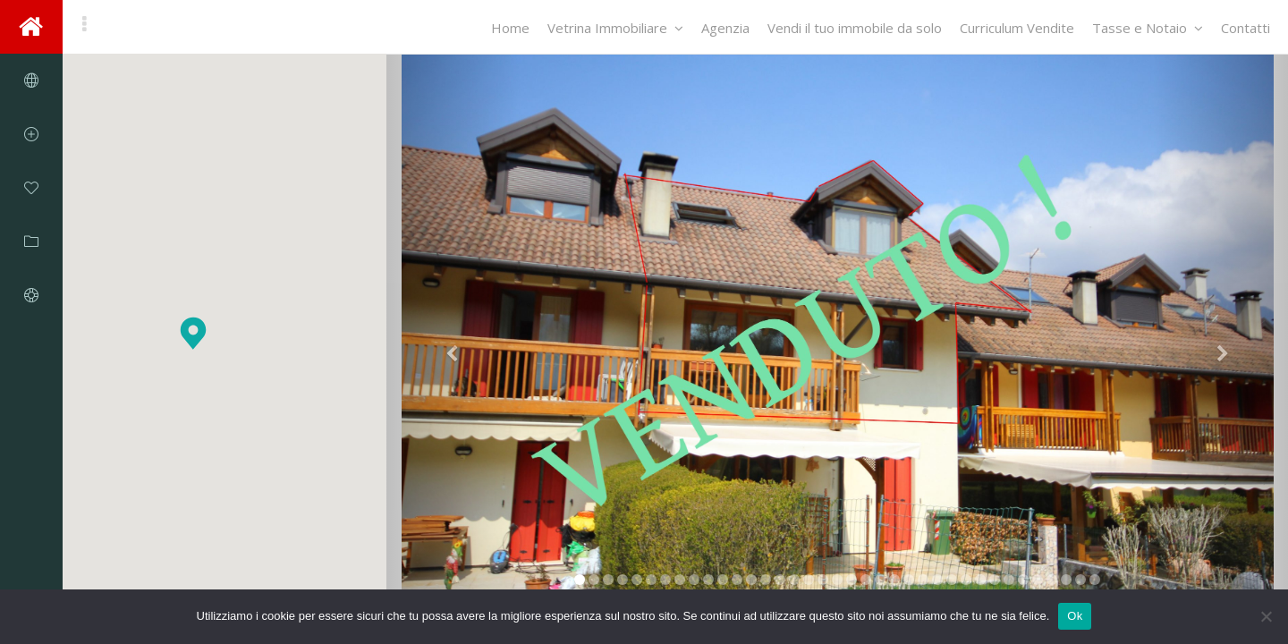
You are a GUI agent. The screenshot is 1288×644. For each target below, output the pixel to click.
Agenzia (725, 28)
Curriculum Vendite (1017, 28)
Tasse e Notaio (1147, 28)
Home (510, 28)
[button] (193, 333)
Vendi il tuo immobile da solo (854, 28)
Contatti (1245, 28)
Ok (1074, 616)
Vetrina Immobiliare (615, 28)
